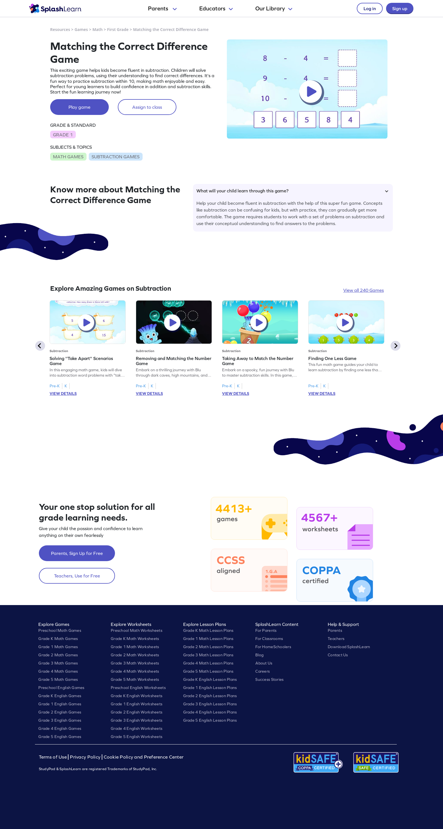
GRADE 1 (63, 134)
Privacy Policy (85, 757)
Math (97, 29)
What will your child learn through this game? (292, 190)
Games (81, 29)
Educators (216, 8)
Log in (370, 8)
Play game (79, 107)
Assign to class (147, 107)
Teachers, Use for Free (77, 575)
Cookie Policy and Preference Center (144, 757)
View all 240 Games (363, 290)
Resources (60, 29)
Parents (162, 8)
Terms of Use (53, 757)
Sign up (399, 8)
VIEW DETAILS (63, 393)
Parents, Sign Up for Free (77, 553)
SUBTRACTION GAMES (115, 156)
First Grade (118, 29)
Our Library (273, 8)
